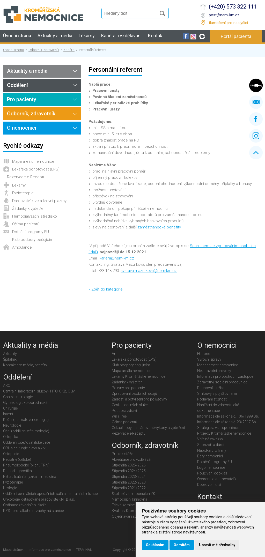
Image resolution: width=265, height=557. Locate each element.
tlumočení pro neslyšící (228, 22)
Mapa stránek (13, 550)
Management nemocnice (217, 365)
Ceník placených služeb (131, 405)
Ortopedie (11, 454)
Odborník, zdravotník (43, 50)
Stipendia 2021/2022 (129, 488)
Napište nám (256, 102)
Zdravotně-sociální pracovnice (222, 382)
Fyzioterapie (23, 193)
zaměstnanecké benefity (159, 227)
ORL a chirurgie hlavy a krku (25, 448)
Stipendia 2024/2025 (129, 471)
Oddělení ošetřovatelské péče (26, 442)
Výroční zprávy (209, 359)
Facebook (256, 119)
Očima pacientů (25, 224)
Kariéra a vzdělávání (121, 35)
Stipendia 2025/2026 (129, 465)
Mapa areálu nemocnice (33, 161)
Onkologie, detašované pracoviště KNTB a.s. (39, 499)
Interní (8, 414)
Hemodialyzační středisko (34, 216)
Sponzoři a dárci (210, 445)
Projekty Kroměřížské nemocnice (224, 433)
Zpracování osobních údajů (134, 393)
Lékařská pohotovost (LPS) (36, 169)
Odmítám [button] (182, 545)
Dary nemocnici (210, 456)
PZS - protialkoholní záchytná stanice (33, 511)
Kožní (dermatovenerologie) (26, 420)
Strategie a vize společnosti (219, 428)
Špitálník (10, 359)
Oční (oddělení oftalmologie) (26, 431)
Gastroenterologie (18, 397)
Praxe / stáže (122, 454)
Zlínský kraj (256, 85)
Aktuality (10, 354)
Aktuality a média (55, 35)
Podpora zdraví (124, 411)
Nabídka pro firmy (211, 450)
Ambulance (22, 247)
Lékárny (87, 35)
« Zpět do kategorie (106, 289)
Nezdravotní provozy (214, 371)
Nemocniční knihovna (129, 499)
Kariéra (69, 50)
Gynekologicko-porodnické (25, 402)
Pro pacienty (21, 99)
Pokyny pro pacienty (128, 388)
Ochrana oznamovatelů (216, 479)
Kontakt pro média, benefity (25, 365)
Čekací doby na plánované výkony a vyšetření (148, 428)
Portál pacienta (236, 36)
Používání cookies (212, 473)
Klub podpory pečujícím (32, 239)
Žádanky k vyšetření (29, 208)
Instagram (256, 136)
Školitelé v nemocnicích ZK (133, 494)
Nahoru (256, 152)
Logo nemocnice (211, 467)
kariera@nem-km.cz (116, 258)
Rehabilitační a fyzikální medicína (29, 476)
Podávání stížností (212, 399)
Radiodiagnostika (17, 471)
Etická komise (123, 505)
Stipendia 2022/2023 (129, 482)
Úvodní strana (17, 35)
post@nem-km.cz (224, 15)
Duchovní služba (210, 388)
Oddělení (17, 85)
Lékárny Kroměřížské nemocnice (138, 376)
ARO (6, 385)
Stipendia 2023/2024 (129, 476)
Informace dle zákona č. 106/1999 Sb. (228, 416)
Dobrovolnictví (209, 484)
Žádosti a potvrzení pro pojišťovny (139, 399)
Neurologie (12, 425)
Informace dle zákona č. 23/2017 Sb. (227, 422)
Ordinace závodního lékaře (24, 505)
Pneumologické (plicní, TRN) (26, 465)
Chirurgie (10, 408)
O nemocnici (21, 128)
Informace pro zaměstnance (50, 550)
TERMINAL (84, 550)
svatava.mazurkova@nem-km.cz (149, 270)
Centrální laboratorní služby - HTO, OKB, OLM (39, 391)
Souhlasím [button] (155, 545)
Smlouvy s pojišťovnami (217, 393)
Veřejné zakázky (210, 439)
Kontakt (156, 35)
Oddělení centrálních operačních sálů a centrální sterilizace (50, 494)
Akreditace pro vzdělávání (132, 459)
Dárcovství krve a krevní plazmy (39, 200)
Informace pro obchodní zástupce (225, 376)
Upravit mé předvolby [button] (217, 545)
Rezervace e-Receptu (26, 177)
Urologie (10, 488)
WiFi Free (119, 416)
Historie (203, 354)
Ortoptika (10, 437)
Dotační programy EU (30, 231)
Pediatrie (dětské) (17, 459)
